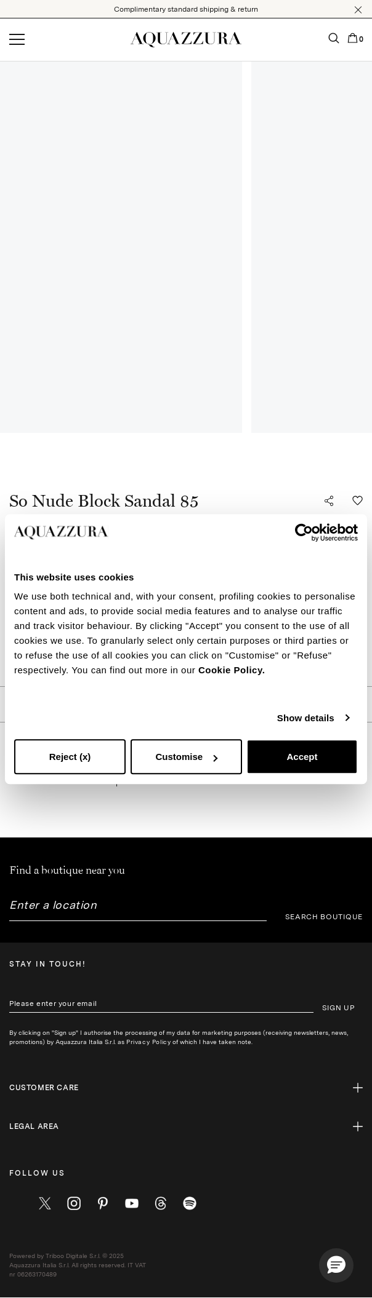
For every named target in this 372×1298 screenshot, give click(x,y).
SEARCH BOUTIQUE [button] (324, 916)
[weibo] (161, 1203)
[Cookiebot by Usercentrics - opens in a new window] (304, 532)
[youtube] (132, 1203)
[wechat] (189, 1203)
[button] (358, 10)
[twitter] (45, 1203)
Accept (301, 756)
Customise (186, 756)
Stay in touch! (47, 964)
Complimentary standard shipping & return (186, 9)
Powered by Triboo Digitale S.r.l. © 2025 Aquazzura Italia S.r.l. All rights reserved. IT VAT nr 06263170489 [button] (77, 1265)
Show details (305, 718)
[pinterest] (103, 1203)
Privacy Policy (148, 1041)
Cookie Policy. (231, 670)
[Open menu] (17, 40)
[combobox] (138, 909)
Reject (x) (70, 756)
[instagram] (74, 1203)
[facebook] (16, 1203)
